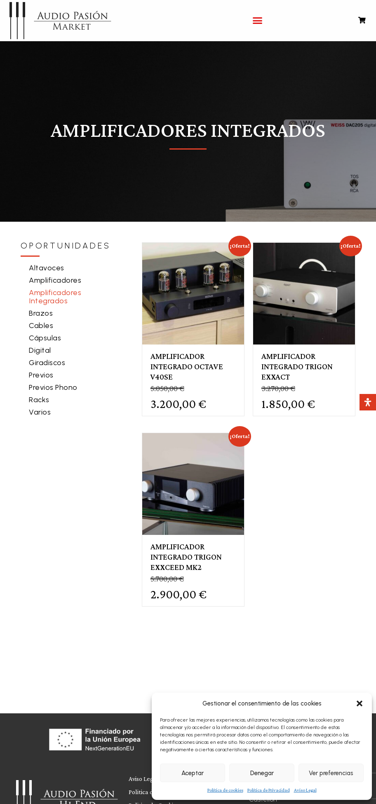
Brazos (41, 313)
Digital (40, 350)
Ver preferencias (331, 773)
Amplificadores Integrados (55, 296)
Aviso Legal (305, 790)
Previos (41, 375)
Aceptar (192, 773)
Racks (39, 399)
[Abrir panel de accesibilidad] (368, 402)
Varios (40, 412)
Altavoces (46, 267)
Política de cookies (225, 790)
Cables (41, 325)
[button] (359, 703)
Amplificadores (55, 280)
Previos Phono (53, 387)
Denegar (262, 773)
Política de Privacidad (268, 790)
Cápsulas (45, 337)
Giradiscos (47, 362)
